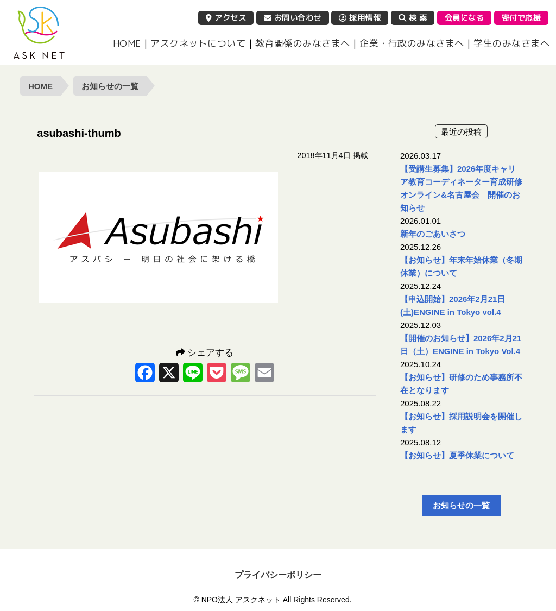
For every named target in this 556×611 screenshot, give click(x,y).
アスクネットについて (197, 43)
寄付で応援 (521, 17)
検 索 (413, 17)
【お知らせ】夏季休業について (457, 455)
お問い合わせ (292, 17)
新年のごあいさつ (432, 233)
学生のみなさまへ (511, 43)
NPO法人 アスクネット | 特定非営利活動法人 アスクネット (39, 32)
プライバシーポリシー (278, 574)
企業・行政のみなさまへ (411, 43)
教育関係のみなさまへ (302, 43)
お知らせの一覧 (109, 86)
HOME (127, 43)
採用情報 (360, 17)
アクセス (226, 17)
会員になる (464, 17)
